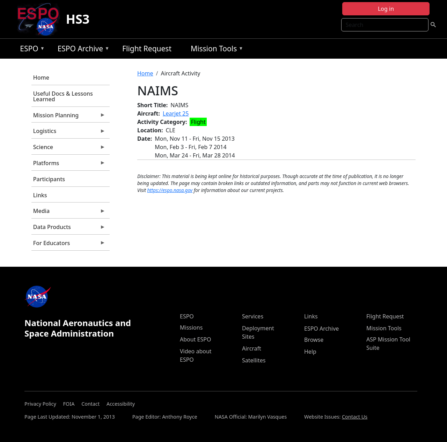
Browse (313, 340)
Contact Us (354, 416)
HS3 (77, 19)
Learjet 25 (176, 113)
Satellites (253, 360)
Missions (191, 327)
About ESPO (195, 339)
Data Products (68, 228)
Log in (386, 9)
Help (310, 351)
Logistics (68, 132)
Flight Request (146, 48)
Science (68, 148)
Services (252, 316)
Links (40, 195)
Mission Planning (68, 117)
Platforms (68, 164)
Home (41, 77)
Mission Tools (215, 50)
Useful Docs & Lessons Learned (63, 96)
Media (68, 212)
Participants (49, 179)
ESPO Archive (82, 50)
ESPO (30, 50)
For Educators (68, 244)
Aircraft (251, 348)
